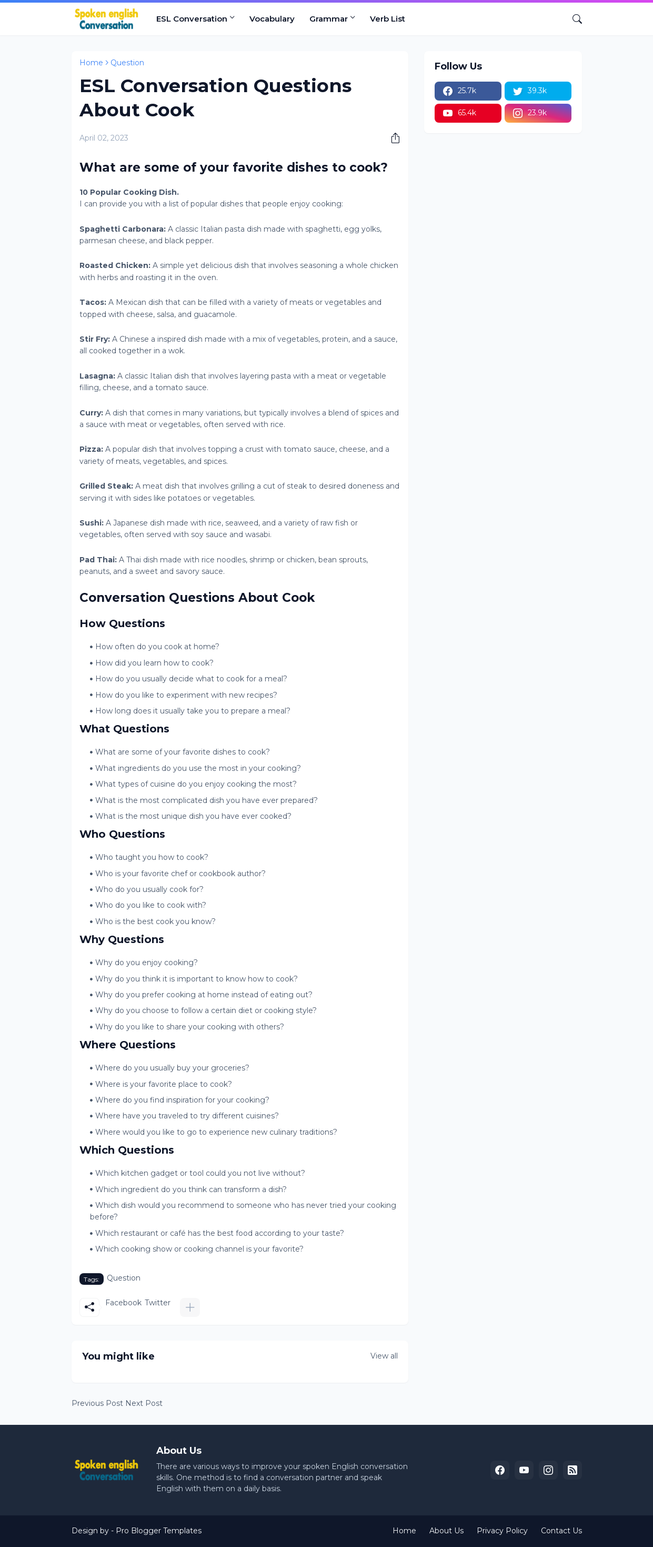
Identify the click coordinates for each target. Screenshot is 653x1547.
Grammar (328, 19)
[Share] (391, 138)
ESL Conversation (191, 19)
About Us (446, 1530)
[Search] (573, 19)
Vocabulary (272, 19)
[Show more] (190, 1307)
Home (91, 62)
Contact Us (561, 1530)
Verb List (387, 19)
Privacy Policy (502, 1530)
